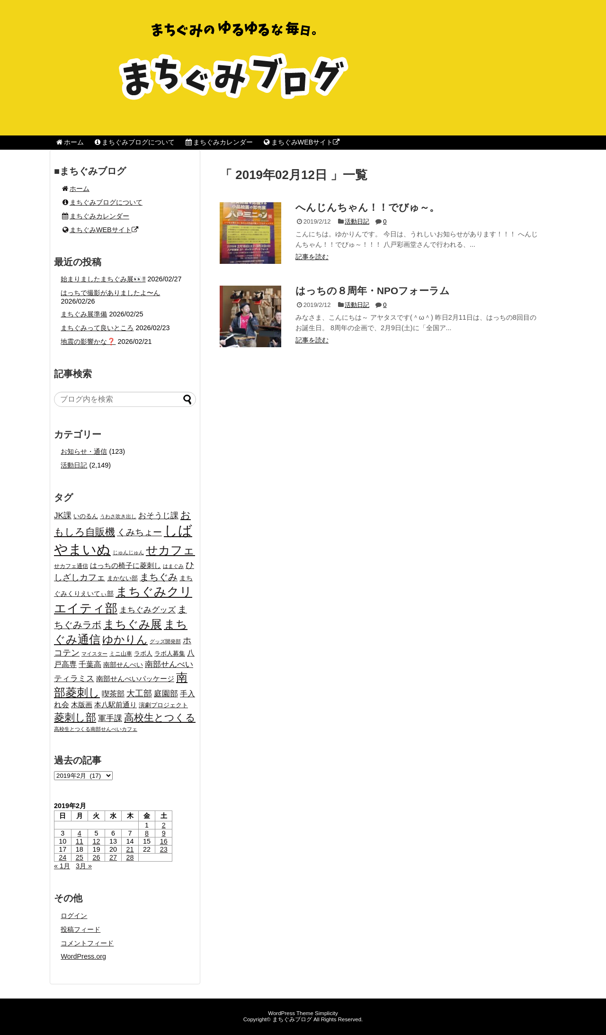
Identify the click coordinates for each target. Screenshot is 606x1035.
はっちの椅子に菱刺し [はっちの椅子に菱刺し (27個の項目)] (125, 565)
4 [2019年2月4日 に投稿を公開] (79, 833)
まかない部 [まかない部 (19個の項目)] (122, 578)
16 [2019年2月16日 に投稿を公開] (164, 841)
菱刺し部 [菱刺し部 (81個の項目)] (75, 717)
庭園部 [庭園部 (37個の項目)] (166, 693)
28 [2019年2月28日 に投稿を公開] (130, 857)
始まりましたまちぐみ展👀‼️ (103, 279)
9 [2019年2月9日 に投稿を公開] (164, 833)
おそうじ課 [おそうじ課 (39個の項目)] (158, 515)
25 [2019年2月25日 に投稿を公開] (79, 857)
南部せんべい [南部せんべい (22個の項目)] (123, 664)
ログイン (74, 915)
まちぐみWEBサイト (300, 142)
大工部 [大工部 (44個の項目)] (139, 693)
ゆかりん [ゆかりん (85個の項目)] (125, 639)
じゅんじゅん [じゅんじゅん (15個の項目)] (128, 552)
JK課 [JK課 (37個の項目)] (62, 515)
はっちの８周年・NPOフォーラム (372, 290)
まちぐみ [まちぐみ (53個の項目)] (159, 577)
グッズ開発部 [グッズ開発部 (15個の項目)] (165, 641)
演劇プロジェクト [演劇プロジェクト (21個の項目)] (163, 705)
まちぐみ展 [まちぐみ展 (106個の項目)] (132, 624)
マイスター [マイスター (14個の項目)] (94, 654)
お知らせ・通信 (84, 451)
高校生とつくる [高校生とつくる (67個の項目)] (160, 717)
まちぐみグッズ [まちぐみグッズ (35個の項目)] (147, 609)
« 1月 (62, 866)
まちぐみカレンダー (218, 142)
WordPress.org (83, 956)
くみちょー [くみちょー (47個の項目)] (139, 532)
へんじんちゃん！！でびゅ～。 (367, 207)
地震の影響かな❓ (88, 341)
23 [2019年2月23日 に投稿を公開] (164, 849)
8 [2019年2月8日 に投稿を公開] (147, 833)
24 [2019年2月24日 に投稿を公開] (62, 857)
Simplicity (326, 1013)
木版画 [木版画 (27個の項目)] (81, 705)
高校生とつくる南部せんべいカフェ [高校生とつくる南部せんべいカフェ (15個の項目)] (95, 729)
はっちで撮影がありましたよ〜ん (110, 293)
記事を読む (312, 257)
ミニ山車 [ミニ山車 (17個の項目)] (120, 653)
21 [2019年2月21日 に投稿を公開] (130, 849)
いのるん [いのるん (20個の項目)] (85, 516)
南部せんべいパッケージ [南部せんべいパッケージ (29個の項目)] (135, 679)
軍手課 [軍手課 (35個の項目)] (110, 718)
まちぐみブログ (292, 1019)
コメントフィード (87, 943)
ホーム (69, 142)
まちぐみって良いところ (97, 328)
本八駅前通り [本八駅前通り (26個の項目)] (115, 705)
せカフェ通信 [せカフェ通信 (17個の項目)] (71, 566)
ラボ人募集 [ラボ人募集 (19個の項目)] (169, 653)
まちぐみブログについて (134, 142)
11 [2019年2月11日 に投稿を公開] (79, 841)
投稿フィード (80, 929)
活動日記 (357, 221)
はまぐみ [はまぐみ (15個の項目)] (173, 566)
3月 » (84, 866)
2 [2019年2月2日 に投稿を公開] (164, 825)
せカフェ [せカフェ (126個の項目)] (170, 550)
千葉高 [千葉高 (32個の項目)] (90, 664)
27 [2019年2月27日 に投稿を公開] (113, 857)
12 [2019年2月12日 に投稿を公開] (96, 841)
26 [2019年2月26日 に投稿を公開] (96, 857)
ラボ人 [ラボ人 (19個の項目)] (143, 653)
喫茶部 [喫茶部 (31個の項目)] (113, 694)
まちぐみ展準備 (84, 314)
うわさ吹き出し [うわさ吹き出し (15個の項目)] (118, 516)
